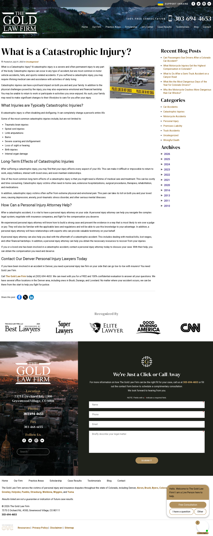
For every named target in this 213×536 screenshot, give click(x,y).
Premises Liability (172, 125)
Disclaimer (56, 527)
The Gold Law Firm (16, 276)
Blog (196, 27)
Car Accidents (170, 106)
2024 (165, 164)
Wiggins (57, 492)
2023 (165, 169)
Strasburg (35, 492)
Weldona (47, 492)
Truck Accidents (171, 130)
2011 (165, 200)
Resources (24, 527)
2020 (165, 185)
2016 (165, 190)
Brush (148, 487)
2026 (165, 154)
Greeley (6, 492)
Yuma (71, 492)
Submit (147, 460)
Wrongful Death (171, 140)
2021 (165, 179)
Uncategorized (32, 62)
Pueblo (25, 492)
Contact (207, 27)
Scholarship (131, 27)
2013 (165, 195)
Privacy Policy (40, 527)
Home (85, 27)
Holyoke (16, 492)
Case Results (165, 27)
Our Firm (96, 27)
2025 (165, 159)
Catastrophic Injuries (173, 111)
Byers (155, 487)
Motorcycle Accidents (174, 116)
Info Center (147, 27)
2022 (165, 174)
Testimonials (182, 27)
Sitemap (69, 527)
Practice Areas (113, 27)
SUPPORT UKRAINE (173, 4)
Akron (140, 487)
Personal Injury (171, 121)
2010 (165, 205)
